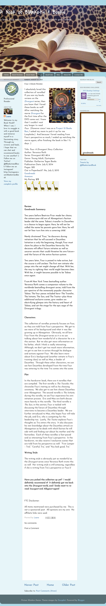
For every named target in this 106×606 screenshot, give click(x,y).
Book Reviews (17, 75)
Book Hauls (30, 75)
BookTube (49, 75)
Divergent (29, 101)
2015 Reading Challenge (91, 90)
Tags (40, 75)
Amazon (28, 176)
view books (98, 105)
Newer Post (31, 585)
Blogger (81, 600)
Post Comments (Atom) (46, 591)
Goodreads (29, 173)
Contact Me (78, 75)
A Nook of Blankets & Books (32, 12)
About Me (67, 75)
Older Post (68, 585)
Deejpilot (62, 600)
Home (6, 75)
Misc (58, 75)
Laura (8, 117)
